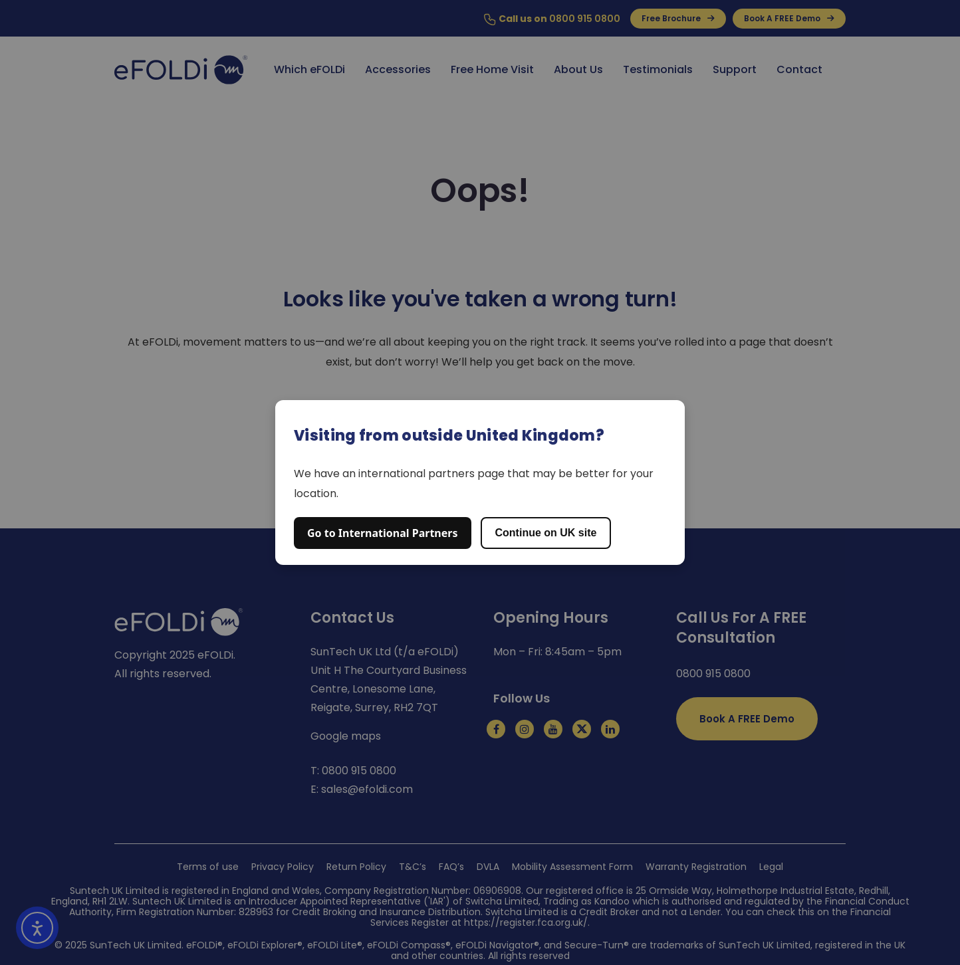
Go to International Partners (382, 533)
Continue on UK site (546, 532)
